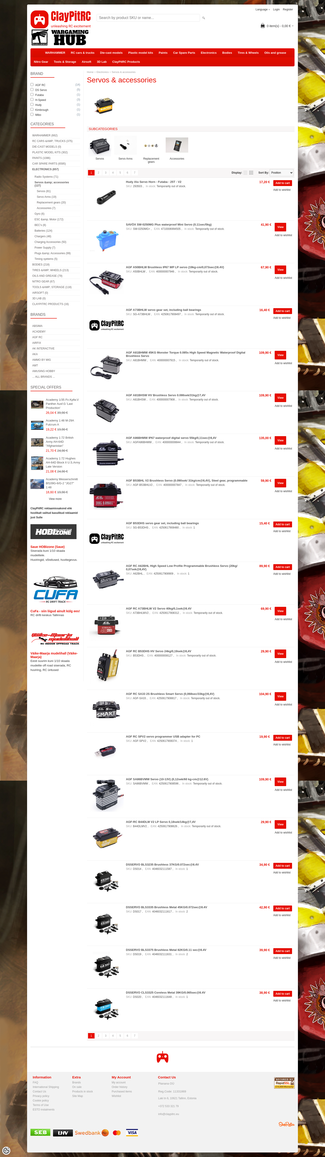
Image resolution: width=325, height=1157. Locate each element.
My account (118, 1082)
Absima (37, 326)
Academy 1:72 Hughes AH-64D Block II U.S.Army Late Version (63, 462)
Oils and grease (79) (47, 275)
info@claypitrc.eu (168, 1114)
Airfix (36, 343)
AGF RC (37, 337)
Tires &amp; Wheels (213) (50, 270)
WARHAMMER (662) (45, 135)
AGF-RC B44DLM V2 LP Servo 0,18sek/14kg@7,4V (161, 822)
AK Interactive (43, 348)
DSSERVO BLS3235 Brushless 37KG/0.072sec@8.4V (162, 864)
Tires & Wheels (248, 52)
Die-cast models (111, 52)
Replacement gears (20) (51, 202)
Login (276, 9)
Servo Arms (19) (46, 196)
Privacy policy (41, 1096)
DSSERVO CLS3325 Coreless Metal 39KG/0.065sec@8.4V (165, 992)
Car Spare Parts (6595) (49, 163)
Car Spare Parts (184, 52)
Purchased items (122, 1091)
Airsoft (86, 61)
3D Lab (102, 61)
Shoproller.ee (287, 1124)
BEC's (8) (40, 225)
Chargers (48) (43, 236)
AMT (35, 365)
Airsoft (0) (40, 292)
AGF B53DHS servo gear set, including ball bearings (162, 523)
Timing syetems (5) (46, 259)
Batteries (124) (43, 230)
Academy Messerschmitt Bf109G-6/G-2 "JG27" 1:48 (62, 483)
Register (288, 9)
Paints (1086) (41, 158)
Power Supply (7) (45, 247)
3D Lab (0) (39, 298)
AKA (35, 354)
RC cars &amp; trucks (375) (52, 141)
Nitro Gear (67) (43, 281)
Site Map (77, 1096)
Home (90, 72)
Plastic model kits (140, 52)
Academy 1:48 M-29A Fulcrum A (60, 422)
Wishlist (116, 1096)
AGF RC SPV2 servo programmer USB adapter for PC (163, 736)
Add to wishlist (282, 189)
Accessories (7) (46, 208)
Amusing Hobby (43, 371)
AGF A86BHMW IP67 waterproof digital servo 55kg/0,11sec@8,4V (171, 438)
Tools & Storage (65, 61)
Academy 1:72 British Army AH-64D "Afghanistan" (60, 441)
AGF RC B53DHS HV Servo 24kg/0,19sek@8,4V (158, 651)
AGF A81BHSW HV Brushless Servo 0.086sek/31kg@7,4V (166, 395)
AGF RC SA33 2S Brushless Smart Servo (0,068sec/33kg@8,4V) (170, 694)
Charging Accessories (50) (50, 242)
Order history (119, 1087)
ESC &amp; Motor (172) (49, 219)
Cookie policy (41, 1100)
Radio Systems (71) (46, 176)
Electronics (209, 52)
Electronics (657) (45, 169)
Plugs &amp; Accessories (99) (53, 253)
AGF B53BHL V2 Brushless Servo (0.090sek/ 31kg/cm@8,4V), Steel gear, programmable (186, 480)
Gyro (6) (39, 213)
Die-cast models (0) (46, 146)
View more (55, 499)
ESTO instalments (43, 1109)
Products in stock (82, 1091)
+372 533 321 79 (168, 1106)
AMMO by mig (41, 359)
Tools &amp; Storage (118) (52, 287)
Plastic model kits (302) (50, 152)
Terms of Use (41, 1105)
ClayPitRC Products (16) (50, 304)
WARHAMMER (55, 52)
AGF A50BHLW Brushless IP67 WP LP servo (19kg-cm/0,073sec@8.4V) (175, 267)
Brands (76, 1082)
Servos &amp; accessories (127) (52, 184)
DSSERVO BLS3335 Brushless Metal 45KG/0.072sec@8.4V (166, 907)
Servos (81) (44, 191)
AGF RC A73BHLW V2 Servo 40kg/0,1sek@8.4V (158, 608)
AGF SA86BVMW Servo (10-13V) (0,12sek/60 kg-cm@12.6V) (167, 779)
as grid (251, 173)
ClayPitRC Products (126, 61)
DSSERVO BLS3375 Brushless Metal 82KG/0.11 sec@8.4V (166, 950)
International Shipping (46, 1087)
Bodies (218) (41, 264)
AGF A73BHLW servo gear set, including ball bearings (163, 310)
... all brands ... (43, 376)
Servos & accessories (124, 72)
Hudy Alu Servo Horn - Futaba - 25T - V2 (153, 182)
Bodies (227, 52)
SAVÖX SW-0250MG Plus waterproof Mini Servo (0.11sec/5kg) (169, 224)
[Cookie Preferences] (6, 1151)
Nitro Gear (41, 61)
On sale (76, 1087)
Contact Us (39, 1091)
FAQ (35, 1082)
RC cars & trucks (83, 52)
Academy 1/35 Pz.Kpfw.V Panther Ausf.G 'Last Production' (62, 404)
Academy (39, 331)
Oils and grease (275, 52)
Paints (163, 52)
